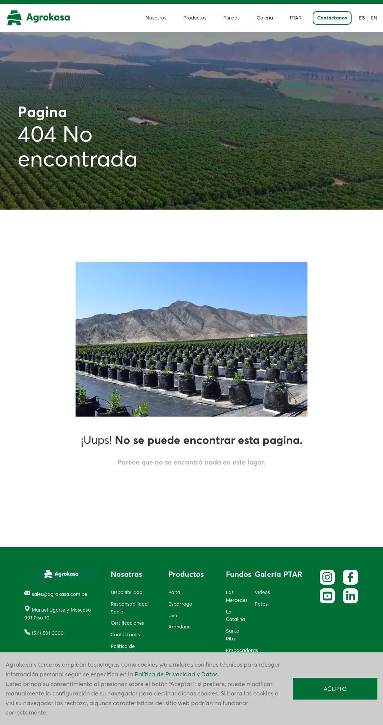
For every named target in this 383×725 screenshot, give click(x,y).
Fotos (261, 604)
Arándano (179, 627)
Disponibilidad (127, 592)
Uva (172, 615)
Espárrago (180, 604)
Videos (262, 592)
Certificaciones (127, 623)
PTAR (295, 17)
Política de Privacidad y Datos (176, 674)
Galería (265, 17)
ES (362, 18)
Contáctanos (332, 18)
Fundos (231, 17)
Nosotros (155, 17)
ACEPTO (335, 688)
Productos (194, 17)
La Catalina (234, 615)
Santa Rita (232, 635)
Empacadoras (234, 650)
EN (374, 17)
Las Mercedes (234, 596)
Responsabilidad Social (129, 608)
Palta (174, 592)
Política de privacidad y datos (132, 650)
